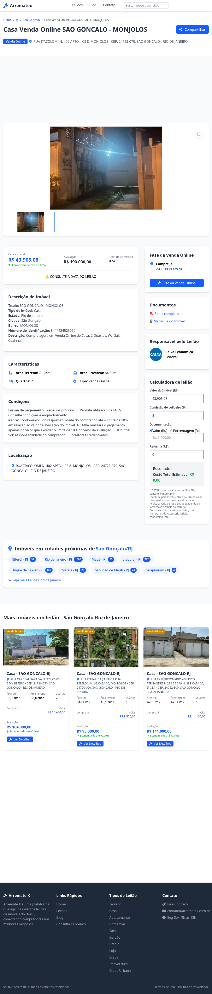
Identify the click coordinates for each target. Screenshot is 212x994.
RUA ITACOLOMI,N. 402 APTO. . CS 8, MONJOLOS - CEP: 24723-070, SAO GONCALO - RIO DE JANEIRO (68, 468)
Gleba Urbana (120, 970)
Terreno (115, 904)
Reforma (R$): (159, 446)
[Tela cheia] (199, 134)
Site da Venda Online (177, 283)
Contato (109, 5)
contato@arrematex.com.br (188, 911)
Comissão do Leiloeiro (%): (168, 407)
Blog (92, 5)
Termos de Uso (165, 987)
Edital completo (164, 313)
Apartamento (119, 917)
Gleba (113, 957)
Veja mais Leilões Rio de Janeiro (34, 580)
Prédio (114, 944)
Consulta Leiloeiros (71, 924)
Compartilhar (192, 29)
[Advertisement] (106, 87)
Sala (112, 930)
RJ (17, 20)
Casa (113, 911)
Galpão (114, 937)
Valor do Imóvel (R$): (164, 390)
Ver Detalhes (20, 739)
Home (7, 20)
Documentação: (161, 424)
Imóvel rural (118, 964)
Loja (112, 950)
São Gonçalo (31, 20)
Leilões (77, 5)
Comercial (117, 924)
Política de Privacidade (193, 987)
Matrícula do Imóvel (167, 321)
